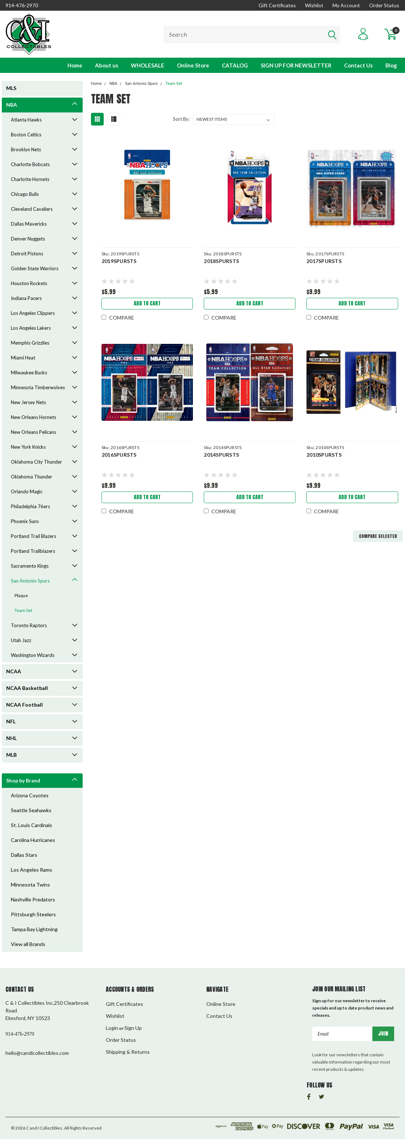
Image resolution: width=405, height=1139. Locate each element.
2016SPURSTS (119, 455)
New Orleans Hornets (33, 417)
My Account (346, 5)
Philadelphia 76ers (30, 506)
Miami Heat (23, 358)
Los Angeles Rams (31, 870)
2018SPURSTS (221, 261)
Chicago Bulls (25, 194)
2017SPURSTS (324, 261)
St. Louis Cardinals (31, 825)
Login (112, 1028)
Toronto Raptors (29, 625)
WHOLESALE (147, 65)
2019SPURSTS (119, 261)
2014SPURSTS (221, 455)
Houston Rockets (29, 283)
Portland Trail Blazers (33, 536)
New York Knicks (28, 447)
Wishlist (314, 5)
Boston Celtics (26, 134)
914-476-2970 (21, 5)
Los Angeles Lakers (31, 328)
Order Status (384, 5)
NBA (11, 105)
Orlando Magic (26, 491)
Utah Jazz (21, 640)
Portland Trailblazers (33, 551)
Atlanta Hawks (26, 120)
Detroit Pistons (27, 253)
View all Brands (28, 944)
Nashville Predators (33, 899)
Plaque (21, 595)
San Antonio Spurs (30, 581)
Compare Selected (378, 536)
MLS (11, 88)
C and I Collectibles (44, 1128)
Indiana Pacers (26, 298)
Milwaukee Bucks (29, 372)
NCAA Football (24, 705)
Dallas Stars (24, 855)
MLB (11, 755)
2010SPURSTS (324, 455)
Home (74, 65)
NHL (11, 738)
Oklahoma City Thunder (36, 462)
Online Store (193, 65)
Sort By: (181, 119)
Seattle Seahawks (31, 810)
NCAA (13, 671)
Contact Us (358, 65)
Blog (391, 65)
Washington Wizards (32, 655)
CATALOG (235, 65)
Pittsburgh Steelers (33, 914)
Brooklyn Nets (26, 149)
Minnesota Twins (30, 884)
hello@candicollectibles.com (37, 1053)
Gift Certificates (277, 5)
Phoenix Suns (25, 521)
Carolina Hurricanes (33, 840)
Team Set (23, 610)
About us (106, 65)
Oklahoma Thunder (31, 477)
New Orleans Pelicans (33, 432)
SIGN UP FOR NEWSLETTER (296, 65)
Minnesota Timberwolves (38, 387)
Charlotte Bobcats (30, 164)
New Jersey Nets (28, 402)
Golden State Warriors (34, 268)
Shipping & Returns (128, 1052)
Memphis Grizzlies (30, 343)
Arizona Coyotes (30, 795)
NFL (11, 721)
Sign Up (133, 1028)
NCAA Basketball (27, 688)
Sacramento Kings (30, 566)
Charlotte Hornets (30, 179)
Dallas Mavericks (29, 224)
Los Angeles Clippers (33, 313)
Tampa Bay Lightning (34, 929)
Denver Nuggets (28, 239)
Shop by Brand (23, 780)
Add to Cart (147, 303)
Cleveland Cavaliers (32, 209)
